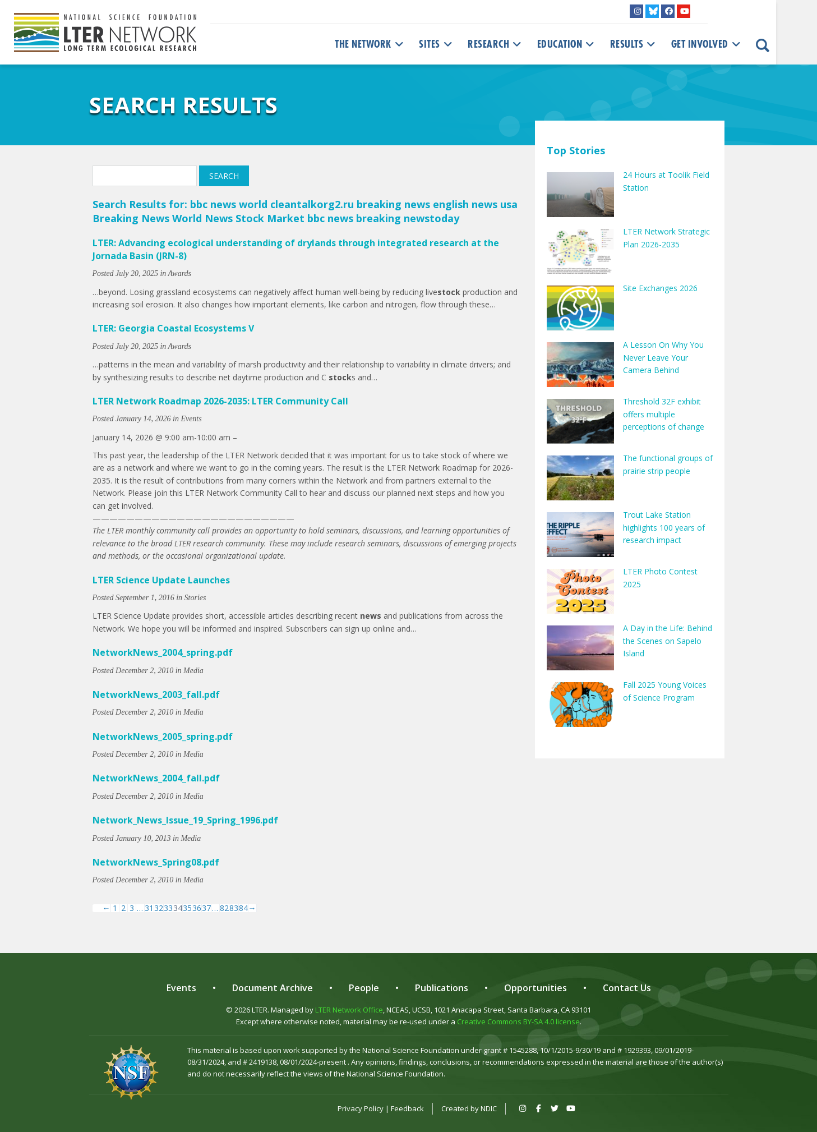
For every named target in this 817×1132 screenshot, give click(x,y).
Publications (441, 988)
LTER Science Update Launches (161, 580)
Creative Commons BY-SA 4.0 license (518, 1021)
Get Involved (707, 44)
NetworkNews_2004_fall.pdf (156, 778)
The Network (370, 44)
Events (181, 988)
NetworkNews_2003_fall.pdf (156, 694)
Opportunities (535, 988)
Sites (436, 44)
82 (224, 908)
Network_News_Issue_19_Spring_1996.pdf (185, 820)
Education (567, 44)
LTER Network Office (349, 1010)
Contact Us (627, 988)
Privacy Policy (361, 1108)
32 (158, 908)
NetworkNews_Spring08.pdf (156, 862)
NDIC (489, 1108)
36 (196, 908)
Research (496, 44)
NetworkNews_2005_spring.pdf (163, 736)
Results (634, 44)
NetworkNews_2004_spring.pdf (163, 652)
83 (233, 908)
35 (187, 908)
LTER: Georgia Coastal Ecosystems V (173, 328)
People (364, 988)
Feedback (407, 1108)
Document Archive (272, 988)
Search (224, 176)
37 (206, 908)
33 (168, 908)
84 (243, 908)
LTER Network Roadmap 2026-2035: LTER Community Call (220, 401)
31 (149, 908)
